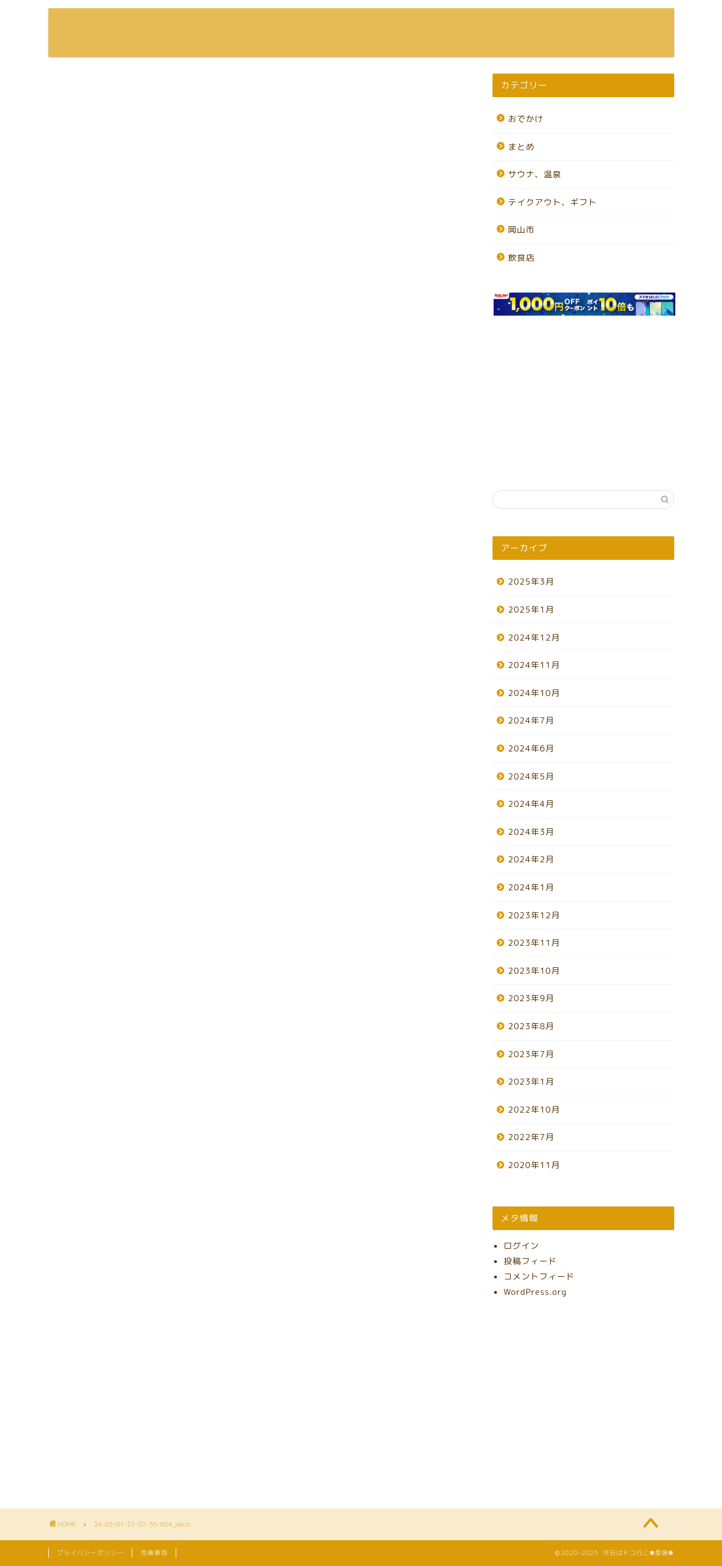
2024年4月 (531, 804)
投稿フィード (530, 1261)
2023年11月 (534, 942)
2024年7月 (531, 720)
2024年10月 (534, 693)
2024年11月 (534, 665)
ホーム (483, 25)
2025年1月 (531, 609)
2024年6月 (531, 748)
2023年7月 (531, 1054)
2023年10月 (534, 970)
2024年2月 (531, 859)
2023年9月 (531, 998)
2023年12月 (534, 915)
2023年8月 (531, 1026)
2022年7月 (531, 1137)
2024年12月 (534, 637)
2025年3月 (531, 581)
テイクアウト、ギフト (552, 202)
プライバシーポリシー (90, 1552)
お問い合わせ (625, 25)
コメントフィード (539, 1276)
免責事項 (154, 1552)
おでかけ (526, 119)
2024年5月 (531, 776)
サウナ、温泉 (534, 174)
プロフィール (548, 25)
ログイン (521, 1245)
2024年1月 (531, 887)
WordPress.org (535, 1292)
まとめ (521, 147)
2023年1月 (531, 1081)
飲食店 (521, 257)
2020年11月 (534, 1165)
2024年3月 (531, 832)
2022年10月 (534, 1109)
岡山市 (521, 229)
